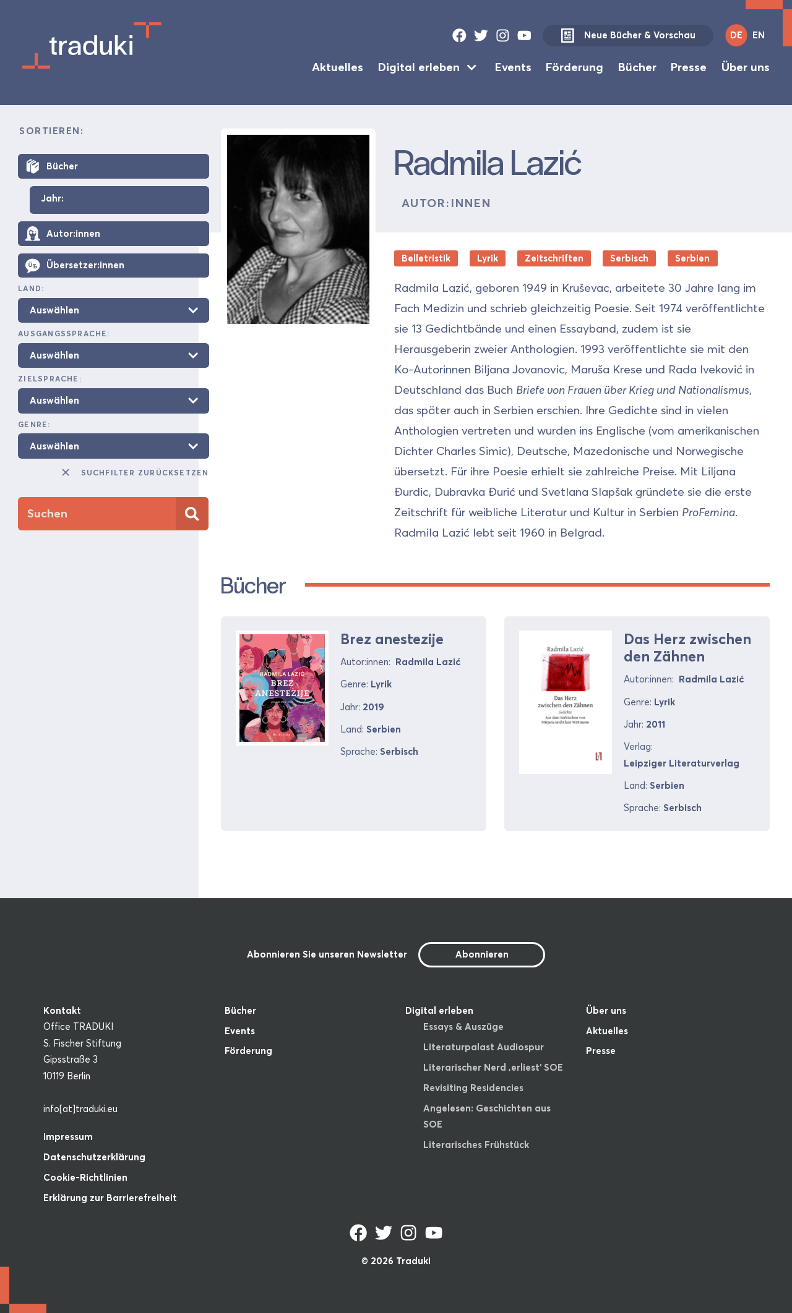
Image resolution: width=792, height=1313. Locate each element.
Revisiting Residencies (473, 1088)
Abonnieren (482, 954)
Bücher (637, 67)
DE (736, 35)
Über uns (745, 67)
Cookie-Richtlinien (85, 1177)
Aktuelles (337, 67)
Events (513, 67)
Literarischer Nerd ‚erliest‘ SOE (493, 1067)
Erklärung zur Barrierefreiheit (110, 1198)
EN (758, 35)
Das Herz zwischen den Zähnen (687, 647)
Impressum (68, 1136)
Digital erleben (419, 67)
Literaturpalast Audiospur (483, 1047)
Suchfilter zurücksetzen (134, 472)
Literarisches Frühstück (476, 1144)
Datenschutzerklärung (94, 1157)
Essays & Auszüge (463, 1026)
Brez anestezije (392, 639)
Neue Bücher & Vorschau (628, 35)
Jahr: (52, 198)
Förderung (574, 67)
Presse (689, 67)
